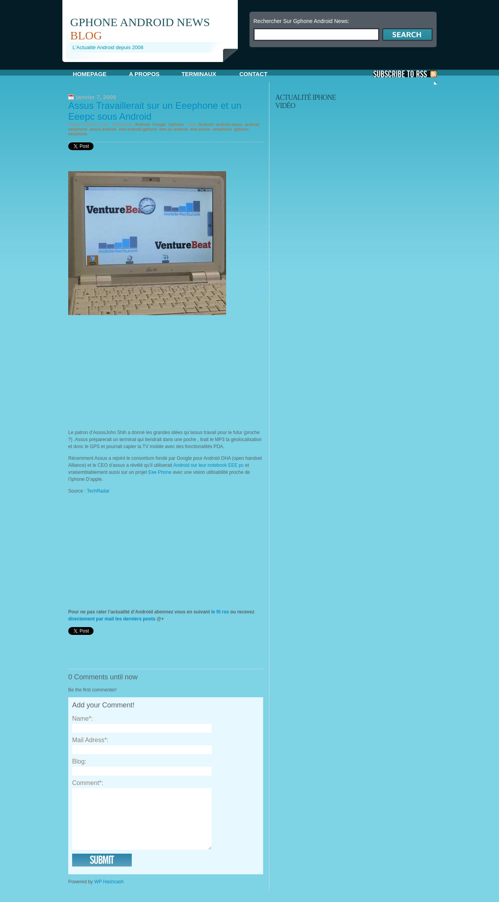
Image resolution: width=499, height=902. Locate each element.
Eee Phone (159, 472)
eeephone (222, 129)
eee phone (200, 129)
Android (142, 124)
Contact (253, 74)
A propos (144, 74)
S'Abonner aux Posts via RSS (405, 74)
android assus (229, 124)
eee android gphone (138, 129)
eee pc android (173, 129)
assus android (103, 129)
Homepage (89, 74)
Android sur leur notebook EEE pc (209, 465)
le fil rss (220, 612)
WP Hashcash (109, 893)
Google (159, 124)
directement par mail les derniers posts (111, 619)
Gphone (176, 124)
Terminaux (198, 74)
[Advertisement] (153, 65)
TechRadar (98, 491)
